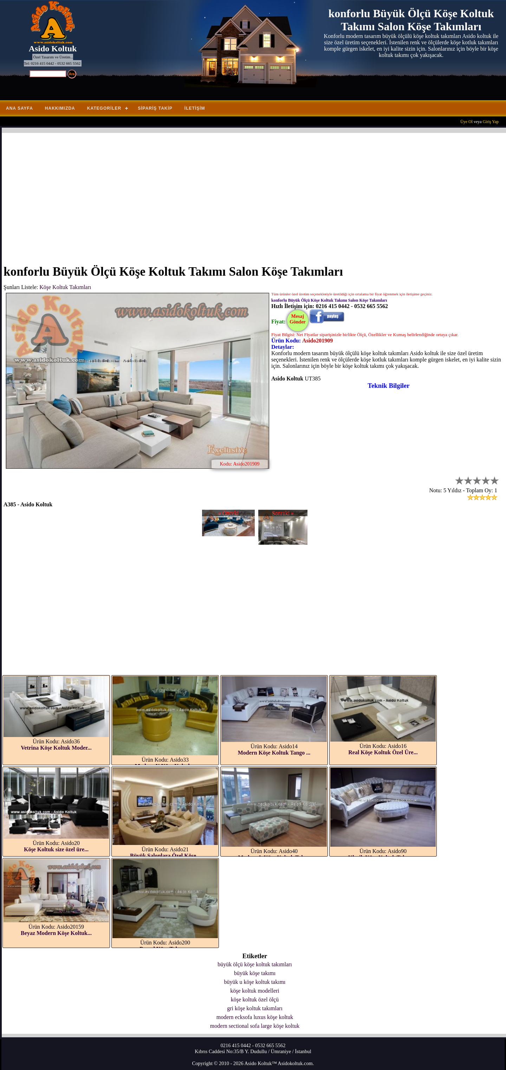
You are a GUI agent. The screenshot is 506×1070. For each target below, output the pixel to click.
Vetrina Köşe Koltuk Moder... (56, 748)
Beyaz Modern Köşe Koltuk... (56, 933)
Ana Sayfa (19, 108)
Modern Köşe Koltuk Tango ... (274, 753)
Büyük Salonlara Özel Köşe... (165, 856)
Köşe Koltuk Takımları (65, 287)
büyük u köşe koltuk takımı (254, 982)
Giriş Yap (491, 121)
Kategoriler (104, 108)
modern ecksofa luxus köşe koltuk (254, 1017)
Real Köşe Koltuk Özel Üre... (382, 752)
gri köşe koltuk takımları (255, 1008)
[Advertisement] (214, 194)
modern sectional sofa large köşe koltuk (254, 1026)
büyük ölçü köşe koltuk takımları (255, 964)
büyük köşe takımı (254, 973)
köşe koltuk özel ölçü (255, 999)
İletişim (194, 108)
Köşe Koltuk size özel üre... (56, 849)
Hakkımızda (60, 108)
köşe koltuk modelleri (254, 991)
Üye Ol (466, 121)
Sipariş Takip (155, 108)
